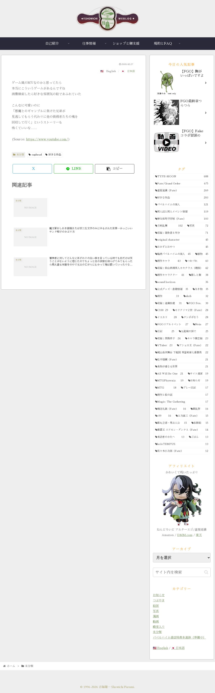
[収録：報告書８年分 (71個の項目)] (181, 233)
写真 (156, 611)
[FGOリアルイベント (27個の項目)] (171, 324)
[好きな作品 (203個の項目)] (181, 198)
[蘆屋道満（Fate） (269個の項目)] (181, 191)
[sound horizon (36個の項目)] (181, 282)
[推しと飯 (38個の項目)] (198, 275)
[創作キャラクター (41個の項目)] (169, 275)
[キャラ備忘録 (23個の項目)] (196, 338)
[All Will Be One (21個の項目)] (169, 374)
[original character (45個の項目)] (181, 240)
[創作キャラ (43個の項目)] (167, 261)
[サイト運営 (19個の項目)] (198, 374)
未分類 (18, 154)
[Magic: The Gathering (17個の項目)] (181, 402)
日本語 (131, 71)
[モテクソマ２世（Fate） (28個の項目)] (190, 310)
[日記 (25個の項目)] (164, 331)
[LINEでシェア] (73, 169)
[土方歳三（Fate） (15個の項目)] (192, 416)
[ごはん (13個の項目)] (198, 437)
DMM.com (185, 535)
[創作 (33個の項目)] (167, 296)
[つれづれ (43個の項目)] (196, 261)
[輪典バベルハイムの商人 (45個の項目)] (173, 254)
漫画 (156, 616)
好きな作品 (53, 154)
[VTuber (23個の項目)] (163, 345)
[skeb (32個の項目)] (196, 296)
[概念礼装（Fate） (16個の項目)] (170, 409)
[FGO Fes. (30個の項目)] (197, 303)
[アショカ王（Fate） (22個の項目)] (192, 345)
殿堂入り (159, 626)
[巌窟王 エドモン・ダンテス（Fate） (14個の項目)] (181, 430)
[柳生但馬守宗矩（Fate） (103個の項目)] (181, 219)
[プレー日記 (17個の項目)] (194, 388)
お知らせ (159, 595)
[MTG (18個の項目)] (165, 388)
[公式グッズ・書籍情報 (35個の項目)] (171, 289)
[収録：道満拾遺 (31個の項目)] (168, 303)
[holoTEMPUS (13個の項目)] (181, 444)
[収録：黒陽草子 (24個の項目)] (167, 338)
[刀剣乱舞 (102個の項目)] (169, 226)
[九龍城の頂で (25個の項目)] (193, 331)
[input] (181, 572)
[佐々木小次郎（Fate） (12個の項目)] (181, 451)
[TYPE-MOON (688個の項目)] (181, 177)
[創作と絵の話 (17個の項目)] (181, 395)
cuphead (35, 154)
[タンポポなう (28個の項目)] (195, 317)
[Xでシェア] (32, 169)
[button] (114, 169)
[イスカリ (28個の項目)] (166, 317)
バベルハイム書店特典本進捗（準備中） (179, 637)
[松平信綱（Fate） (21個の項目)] (181, 360)
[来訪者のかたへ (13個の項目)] (169, 437)
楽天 (199, 535)
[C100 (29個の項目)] (161, 310)
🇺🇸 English (160, 647)
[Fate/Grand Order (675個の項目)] (181, 184)
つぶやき (159, 600)
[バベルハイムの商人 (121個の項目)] (181, 205)
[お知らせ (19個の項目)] (198, 381)
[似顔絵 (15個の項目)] (200, 423)
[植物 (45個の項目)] (201, 254)
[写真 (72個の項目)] (197, 226)
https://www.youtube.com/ (47, 139)
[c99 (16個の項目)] (163, 416)
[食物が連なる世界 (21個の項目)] (181, 367)
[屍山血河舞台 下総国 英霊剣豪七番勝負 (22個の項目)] (181, 353)
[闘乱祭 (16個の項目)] (199, 409)
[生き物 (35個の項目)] (200, 289)
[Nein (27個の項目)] (200, 324)
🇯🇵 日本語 (178, 647)
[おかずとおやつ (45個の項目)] (181, 247)
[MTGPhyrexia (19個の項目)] (169, 381)
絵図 (156, 605)
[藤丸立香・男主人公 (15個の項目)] (171, 423)
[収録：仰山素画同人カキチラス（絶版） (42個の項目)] (181, 268)
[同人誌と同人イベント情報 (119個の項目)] (181, 212)
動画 (156, 621)
